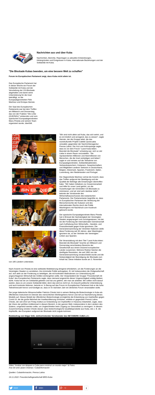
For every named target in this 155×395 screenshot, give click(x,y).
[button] (20, 388)
